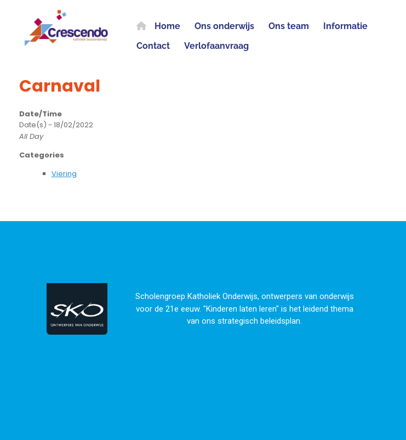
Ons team (288, 26)
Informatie (345, 26)
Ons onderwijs (224, 26)
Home (158, 26)
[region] (203, 306)
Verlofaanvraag (216, 46)
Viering (64, 173)
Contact (153, 46)
